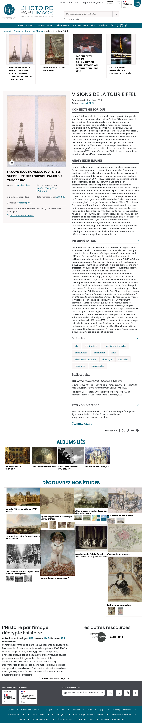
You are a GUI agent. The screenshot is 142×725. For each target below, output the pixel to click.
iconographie (98, 367)
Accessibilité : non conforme (112, 721)
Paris (113, 354)
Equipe (101, 712)
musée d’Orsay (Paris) (47, 189)
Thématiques (24, 25)
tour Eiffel (123, 360)
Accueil (7, 31)
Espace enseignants (93, 2)
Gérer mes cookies (64, 721)
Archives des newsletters (121, 716)
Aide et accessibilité (16, 716)
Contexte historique (88, 111)
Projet (89, 712)
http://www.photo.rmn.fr (22, 217)
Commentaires (82, 425)
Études (11, 712)
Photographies (24, 204)
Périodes (62, 25)
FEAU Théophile (22, 186)
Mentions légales (59, 716)
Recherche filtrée (84, 25)
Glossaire (76, 712)
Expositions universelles (115, 347)
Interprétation (84, 242)
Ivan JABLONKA (87, 104)
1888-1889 (60, 198)
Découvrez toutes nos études (28, 31)
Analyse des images (87, 162)
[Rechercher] (88, 14)
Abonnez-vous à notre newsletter (83, 695)
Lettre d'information (69, 2)
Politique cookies (86, 721)
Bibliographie (81, 376)
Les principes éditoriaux (121, 712)
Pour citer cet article (85, 406)
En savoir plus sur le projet (52, 680)
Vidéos (103, 25)
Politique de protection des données (88, 716)
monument (99, 354)
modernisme (81, 354)
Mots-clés (44, 25)
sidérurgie (107, 360)
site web (43, 192)
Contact (21, 721)
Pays (63, 712)
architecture (91, 347)
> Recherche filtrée (71, 19)
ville (76, 347)
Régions (49, 712)
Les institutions (38, 716)
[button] (21, 59)
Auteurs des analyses (30, 712)
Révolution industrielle (85, 360)
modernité (80, 367)
